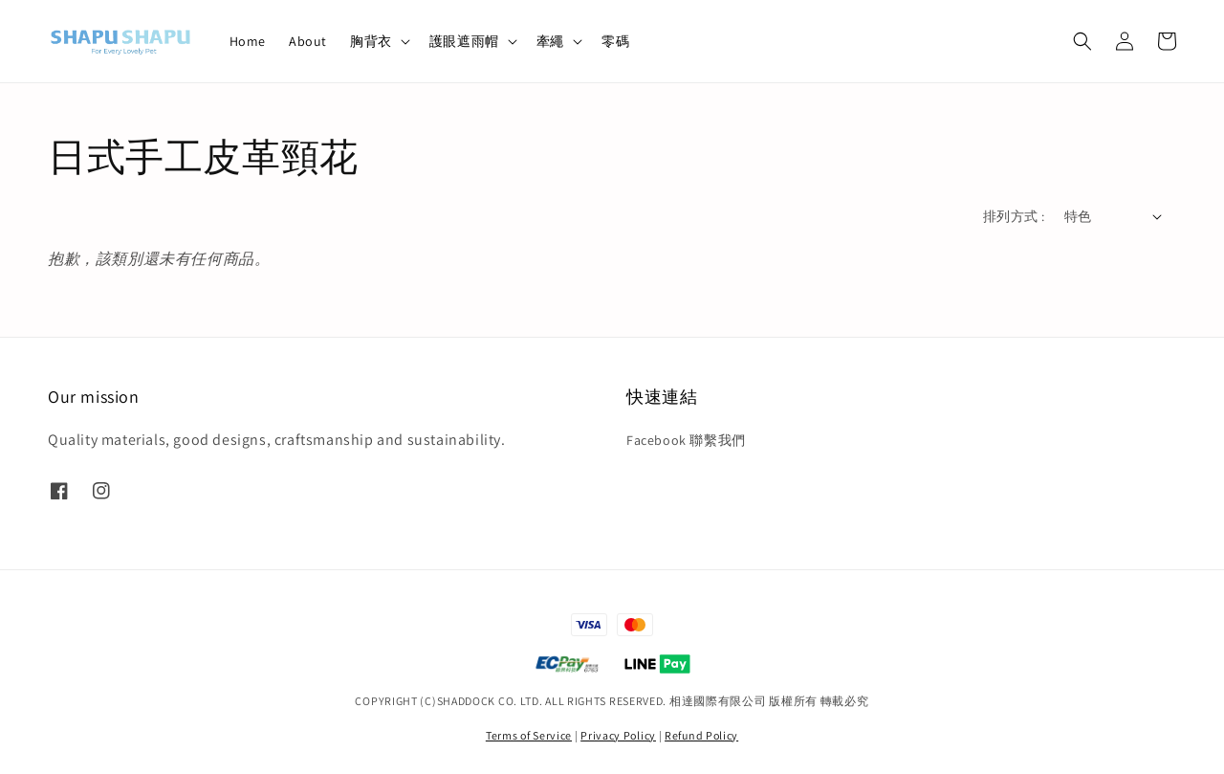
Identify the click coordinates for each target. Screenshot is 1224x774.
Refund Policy (701, 735)
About (308, 41)
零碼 (615, 41)
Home (248, 41)
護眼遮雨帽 (464, 41)
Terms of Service (529, 735)
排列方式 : (1013, 216)
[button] (1082, 41)
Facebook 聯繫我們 (686, 440)
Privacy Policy (618, 735)
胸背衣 (371, 41)
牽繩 (550, 41)
